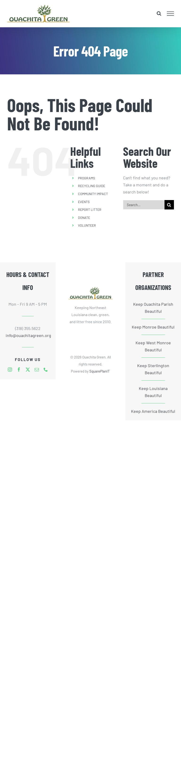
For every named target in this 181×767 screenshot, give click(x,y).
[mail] (37, 369)
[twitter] (28, 369)
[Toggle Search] (159, 13)
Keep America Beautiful (153, 411)
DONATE (84, 218)
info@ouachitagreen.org (28, 335)
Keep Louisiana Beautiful (153, 392)
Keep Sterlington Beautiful (153, 369)
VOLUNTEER (87, 225)
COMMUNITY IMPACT (93, 194)
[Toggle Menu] (170, 14)
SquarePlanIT (99, 371)
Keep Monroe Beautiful (153, 326)
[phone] (46, 369)
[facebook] (19, 369)
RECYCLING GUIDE (91, 186)
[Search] (169, 204)
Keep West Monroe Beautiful (153, 346)
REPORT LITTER (89, 210)
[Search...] (144, 204)
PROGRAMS (86, 178)
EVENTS (84, 202)
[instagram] (10, 369)
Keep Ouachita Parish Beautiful (153, 307)
